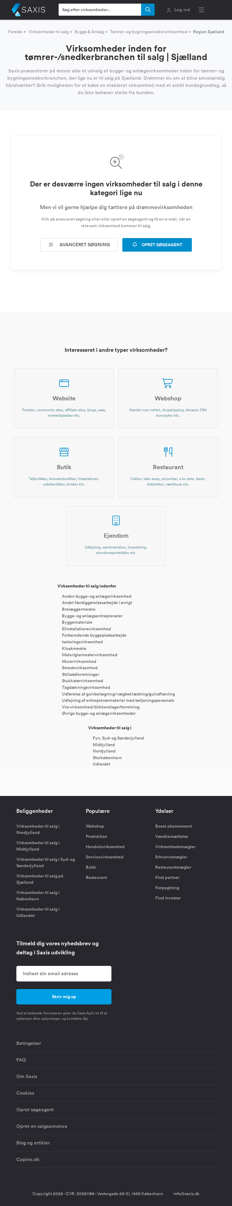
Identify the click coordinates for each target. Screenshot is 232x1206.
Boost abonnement (173, 826)
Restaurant (96, 877)
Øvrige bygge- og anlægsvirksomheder (99, 713)
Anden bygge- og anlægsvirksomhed (96, 596)
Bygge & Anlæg (89, 32)
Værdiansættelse (171, 836)
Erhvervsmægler (171, 857)
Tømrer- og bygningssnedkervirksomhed (148, 32)
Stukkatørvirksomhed (82, 681)
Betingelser (28, 1043)
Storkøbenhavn (107, 757)
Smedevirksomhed (80, 668)
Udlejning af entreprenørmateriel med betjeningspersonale (118, 700)
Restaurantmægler (173, 867)
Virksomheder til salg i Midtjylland (38, 846)
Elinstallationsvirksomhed (86, 628)
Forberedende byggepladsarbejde (94, 635)
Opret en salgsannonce (41, 1126)
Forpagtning (167, 888)
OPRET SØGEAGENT (157, 245)
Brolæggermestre (78, 609)
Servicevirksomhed (105, 857)
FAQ (21, 1060)
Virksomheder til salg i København (38, 895)
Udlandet (101, 764)
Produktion (96, 836)
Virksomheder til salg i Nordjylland (38, 829)
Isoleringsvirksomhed (82, 642)
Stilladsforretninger (80, 674)
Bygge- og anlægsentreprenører (92, 616)
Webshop (95, 826)
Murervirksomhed (79, 661)
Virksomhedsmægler (175, 847)
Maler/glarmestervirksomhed (89, 655)
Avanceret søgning (79, 244)
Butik (91, 867)
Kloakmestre (74, 648)
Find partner (167, 877)
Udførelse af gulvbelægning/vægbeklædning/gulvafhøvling (118, 694)
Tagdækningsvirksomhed (86, 687)
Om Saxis (26, 1076)
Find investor (168, 898)
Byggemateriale (77, 622)
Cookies (25, 1093)
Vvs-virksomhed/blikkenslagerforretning (101, 707)
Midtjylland (104, 744)
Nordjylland (104, 751)
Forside (15, 32)
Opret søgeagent (35, 1109)
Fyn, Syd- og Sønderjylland (118, 738)
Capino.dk (28, 1159)
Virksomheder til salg (48, 32)
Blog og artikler (33, 1143)
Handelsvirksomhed (105, 847)
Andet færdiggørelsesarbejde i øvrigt (97, 603)
